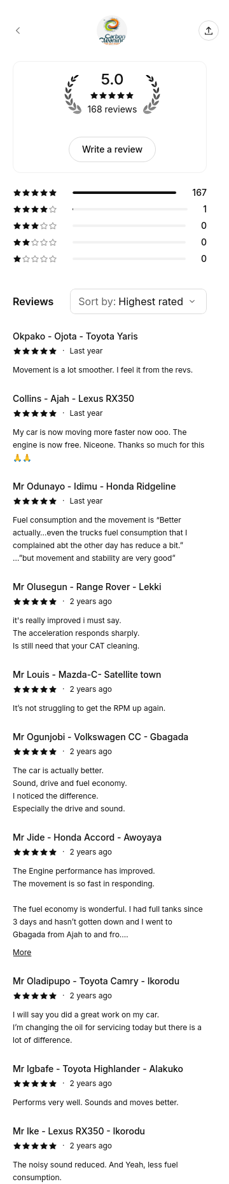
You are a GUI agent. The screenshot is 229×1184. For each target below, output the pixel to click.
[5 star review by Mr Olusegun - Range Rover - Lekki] (110, 616)
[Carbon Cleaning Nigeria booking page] (17, 30)
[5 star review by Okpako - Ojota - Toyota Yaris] (110, 352)
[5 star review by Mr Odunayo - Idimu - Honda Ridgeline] (110, 522)
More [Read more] (22, 952)
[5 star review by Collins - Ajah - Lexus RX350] (110, 428)
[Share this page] (208, 30)
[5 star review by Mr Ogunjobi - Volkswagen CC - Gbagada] (110, 772)
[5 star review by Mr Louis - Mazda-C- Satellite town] (110, 691)
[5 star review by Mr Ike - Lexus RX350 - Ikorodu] (110, 1154)
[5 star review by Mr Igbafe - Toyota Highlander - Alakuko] (110, 1085)
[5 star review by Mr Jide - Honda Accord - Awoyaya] (110, 894)
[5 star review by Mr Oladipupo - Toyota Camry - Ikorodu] (110, 1010)
